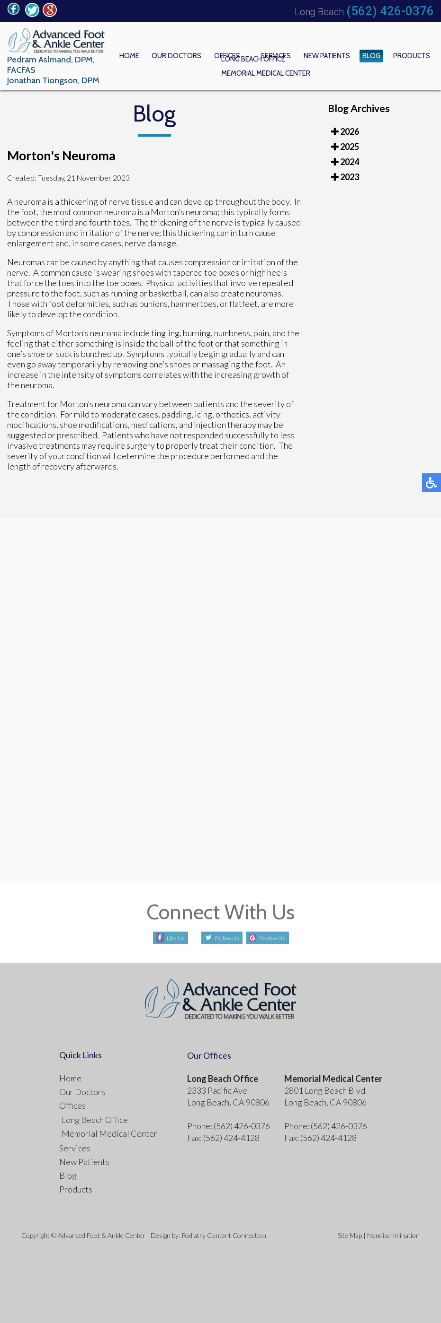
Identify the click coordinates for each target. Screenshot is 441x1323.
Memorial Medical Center (109, 1130)
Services (296, 54)
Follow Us (221, 935)
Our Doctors (208, 54)
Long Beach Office (95, 1116)
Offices (252, 54)
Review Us (278, 935)
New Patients (341, 54)
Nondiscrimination (393, 1232)
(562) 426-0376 (390, 11)
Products (414, 54)
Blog (379, 54)
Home (167, 54)
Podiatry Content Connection (223, 1232)
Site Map (350, 1232)
